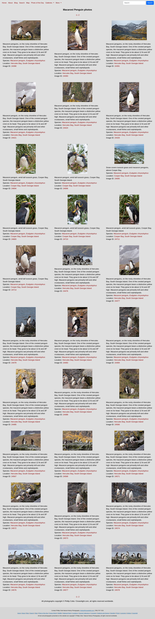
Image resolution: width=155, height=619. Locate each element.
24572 (13, 528)
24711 (117, 239)
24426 (117, 138)
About (10, 3)
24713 (13, 290)
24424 (65, 128)
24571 (117, 476)
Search (22, 3)
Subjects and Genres (103, 613)
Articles (129, 613)
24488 (65, 415)
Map (28, 3)
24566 (117, 424)
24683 (13, 239)
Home (4, 3)
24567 (13, 476)
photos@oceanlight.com (87, 610)
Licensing (123, 613)
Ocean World (53, 613)
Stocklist (112, 613)
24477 (117, 301)
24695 (117, 179)
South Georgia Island (31, 63)
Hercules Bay (16, 63)
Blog (16, 3)
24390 (13, 66)
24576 (13, 590)
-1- (77, 15)
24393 (65, 76)
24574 (117, 528)
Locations (75, 613)
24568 (65, 476)
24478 (13, 363)
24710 (65, 239)
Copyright (135, 613)
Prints (117, 613)
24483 (65, 363)
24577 (65, 590)
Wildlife (60, 613)
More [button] (58, 3)
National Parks (67, 613)
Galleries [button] (49, 3)
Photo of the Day (37, 3)
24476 (65, 291)
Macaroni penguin (17, 61)
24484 (117, 363)
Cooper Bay (15, 186)
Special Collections (84, 613)
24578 (117, 590)
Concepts (93, 613)
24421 (13, 138)
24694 (13, 188)
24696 (65, 188)
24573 (65, 538)
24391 (117, 66)
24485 (13, 424)
